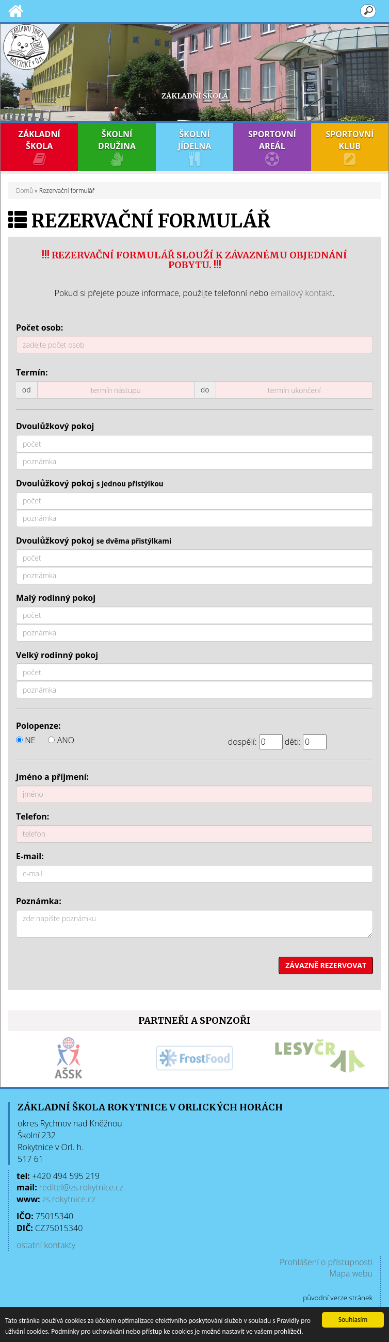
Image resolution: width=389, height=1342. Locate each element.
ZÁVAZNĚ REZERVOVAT (325, 965)
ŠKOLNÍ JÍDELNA (194, 147)
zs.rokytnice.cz (68, 1199)
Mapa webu (350, 1273)
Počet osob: (39, 327)
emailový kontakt (301, 293)
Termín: (32, 372)
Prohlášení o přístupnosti (326, 1262)
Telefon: (32, 816)
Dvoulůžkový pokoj (55, 426)
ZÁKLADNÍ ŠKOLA (39, 147)
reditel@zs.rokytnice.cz (81, 1187)
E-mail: (30, 856)
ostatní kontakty (46, 1245)
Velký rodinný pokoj (57, 655)
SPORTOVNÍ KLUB (350, 147)
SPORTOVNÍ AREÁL (272, 147)
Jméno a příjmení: (52, 776)
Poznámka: (38, 901)
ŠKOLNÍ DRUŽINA (117, 147)
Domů (24, 190)
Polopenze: (38, 725)
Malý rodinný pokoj (55, 597)
